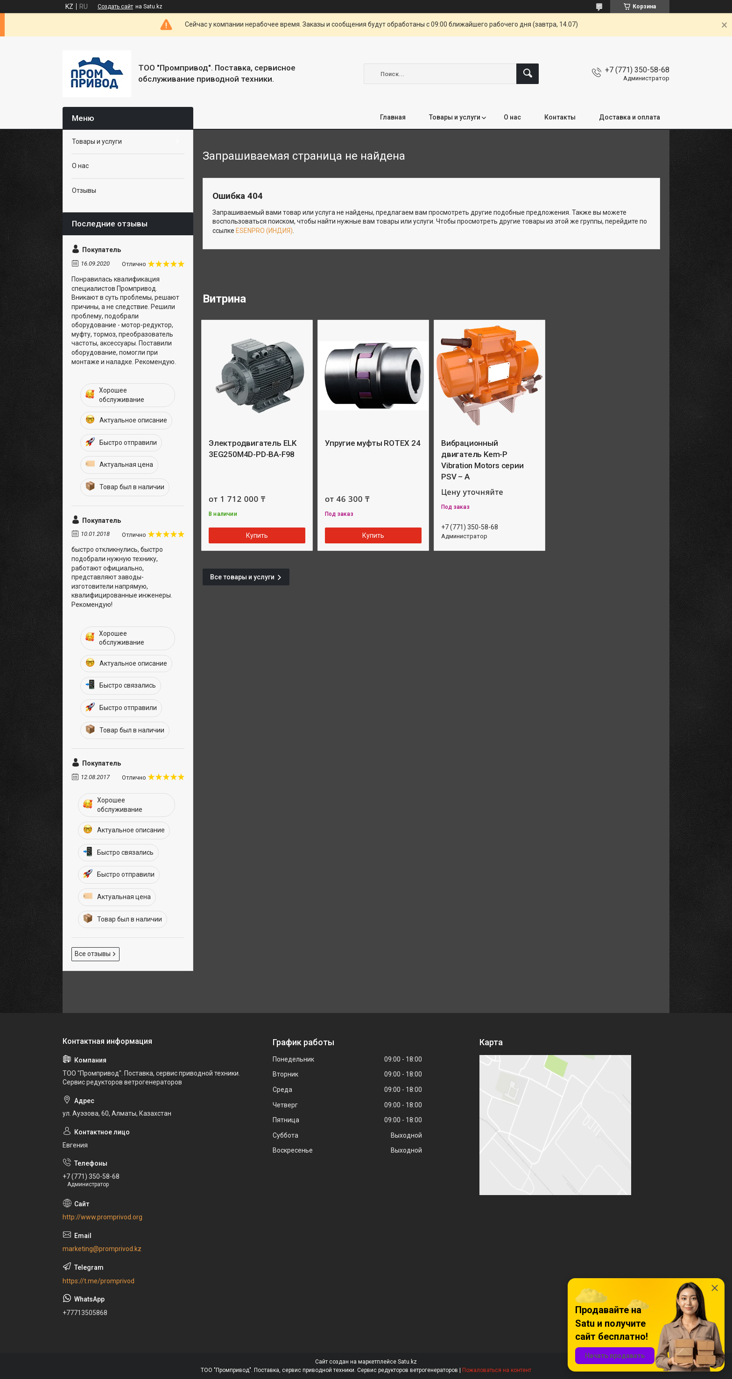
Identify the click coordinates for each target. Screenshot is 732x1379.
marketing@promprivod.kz (102, 1248)
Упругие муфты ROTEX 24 (373, 443)
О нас (512, 117)
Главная (393, 117)
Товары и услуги (454, 117)
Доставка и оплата (629, 117)
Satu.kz (407, 1361)
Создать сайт (115, 6)
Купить (257, 535)
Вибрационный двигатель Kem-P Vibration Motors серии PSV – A (482, 459)
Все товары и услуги (242, 577)
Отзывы (84, 190)
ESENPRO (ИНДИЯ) (264, 230)
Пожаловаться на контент (496, 1370)
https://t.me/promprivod (98, 1281)
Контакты (560, 117)
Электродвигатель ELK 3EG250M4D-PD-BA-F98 (252, 448)
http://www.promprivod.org (102, 1217)
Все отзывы (93, 953)
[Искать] (527, 73)
